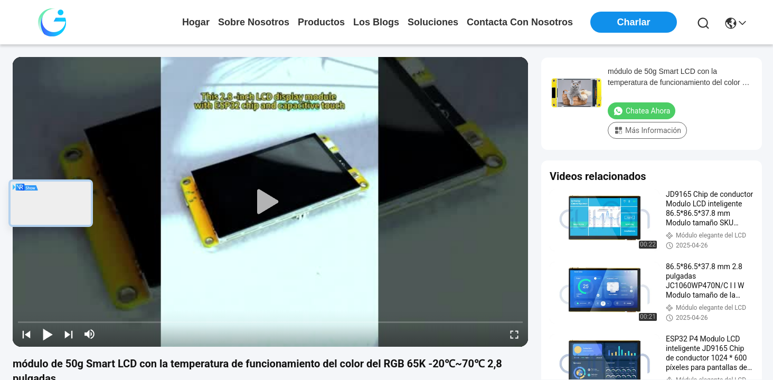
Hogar (196, 22)
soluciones (433, 22)
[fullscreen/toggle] (514, 334)
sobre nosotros (253, 22)
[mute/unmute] (89, 334)
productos (321, 22)
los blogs (376, 22)
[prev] (26, 334)
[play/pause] (47, 334)
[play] (270, 202)
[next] (68, 334)
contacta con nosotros (520, 22)
